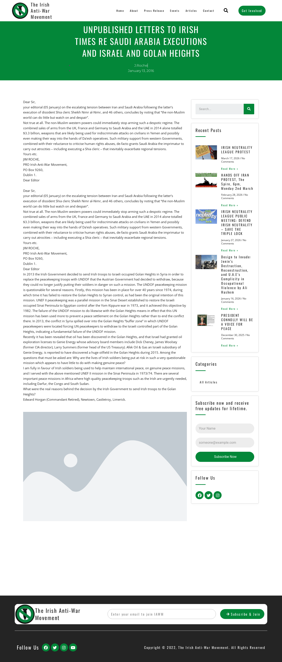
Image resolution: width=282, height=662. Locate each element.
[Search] (249, 109)
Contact (208, 10)
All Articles (209, 455)
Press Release (153, 10)
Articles (191, 10)
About (133, 10)
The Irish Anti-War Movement (41, 10)
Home (119, 10)
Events (174, 10)
